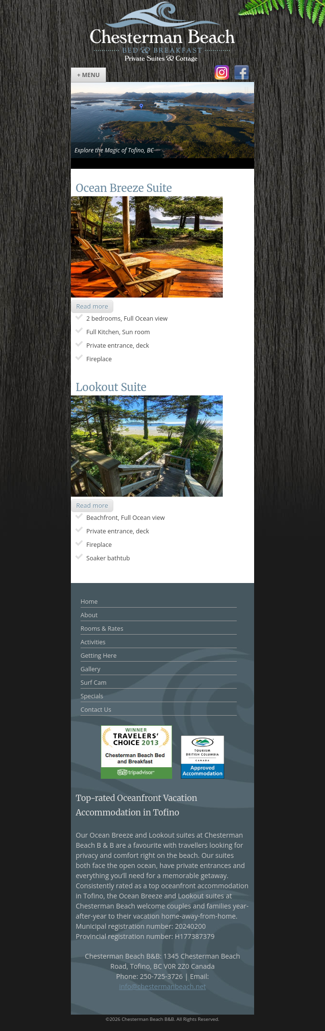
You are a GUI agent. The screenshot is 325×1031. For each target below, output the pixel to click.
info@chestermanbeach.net (162, 986)
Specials (92, 696)
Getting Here (99, 655)
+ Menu (88, 75)
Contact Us (96, 709)
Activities (93, 642)
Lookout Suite (111, 387)
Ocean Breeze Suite (124, 188)
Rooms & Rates (102, 628)
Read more (92, 306)
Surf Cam (94, 682)
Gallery (90, 669)
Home (89, 601)
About (89, 615)
